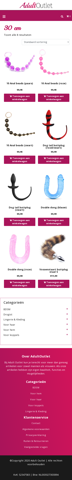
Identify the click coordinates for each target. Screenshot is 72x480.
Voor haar (9, 324)
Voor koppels (11, 335)
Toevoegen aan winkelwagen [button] (21, 98)
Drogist (7, 314)
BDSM (6, 309)
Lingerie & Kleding (14, 319)
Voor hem (9, 329)
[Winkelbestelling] (45, 42)
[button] (62, 16)
